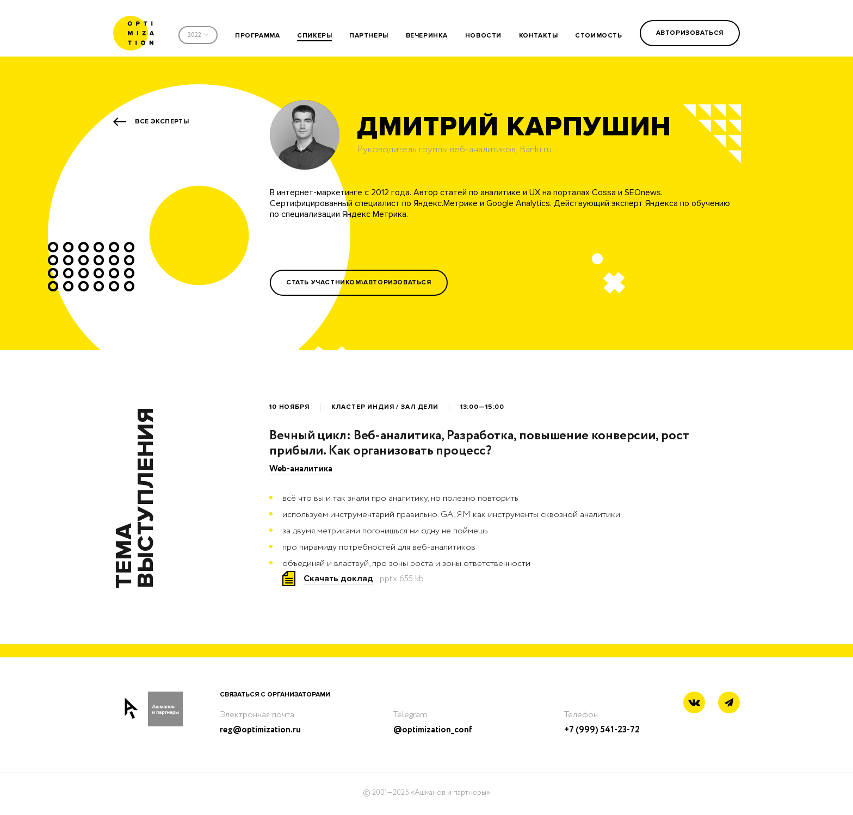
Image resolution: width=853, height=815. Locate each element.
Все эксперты (162, 121)
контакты (538, 36)
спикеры (314, 36)
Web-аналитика (300, 469)
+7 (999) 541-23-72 (602, 730)
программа (257, 36)
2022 (194, 35)
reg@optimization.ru (260, 730)
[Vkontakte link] (694, 704)
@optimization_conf (432, 730)
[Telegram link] (729, 703)
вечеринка (427, 36)
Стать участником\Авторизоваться (358, 282)
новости (483, 36)
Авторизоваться (690, 33)
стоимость (598, 36)
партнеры (368, 36)
